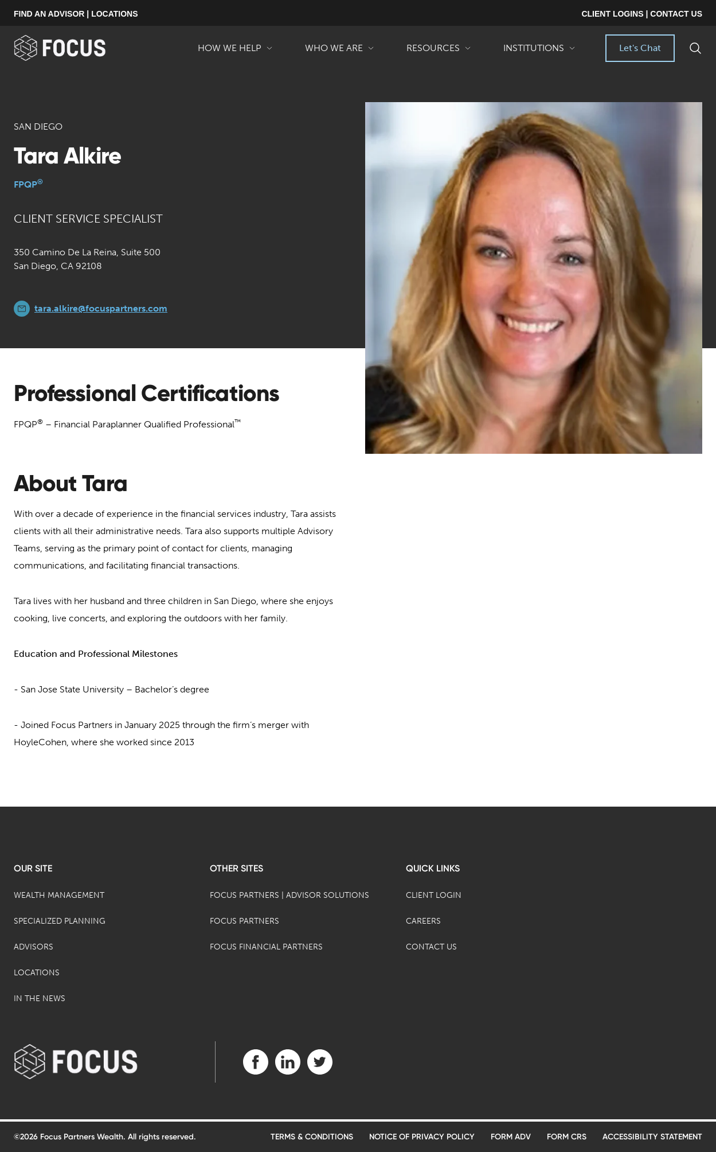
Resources (439, 52)
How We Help (235, 52)
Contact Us (431, 947)
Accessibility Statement (652, 1137)
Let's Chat (640, 47)
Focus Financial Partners (266, 947)
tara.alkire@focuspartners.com (100, 308)
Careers (423, 921)
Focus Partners (244, 921)
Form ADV (511, 1137)
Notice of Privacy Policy (422, 1137)
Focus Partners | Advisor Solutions (289, 895)
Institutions (539, 52)
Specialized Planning (59, 921)
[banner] (78, 48)
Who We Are (340, 52)
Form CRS (566, 1137)
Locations (37, 973)
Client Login (433, 895)
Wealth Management (59, 895)
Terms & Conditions (312, 1137)
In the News (39, 998)
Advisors (33, 947)
